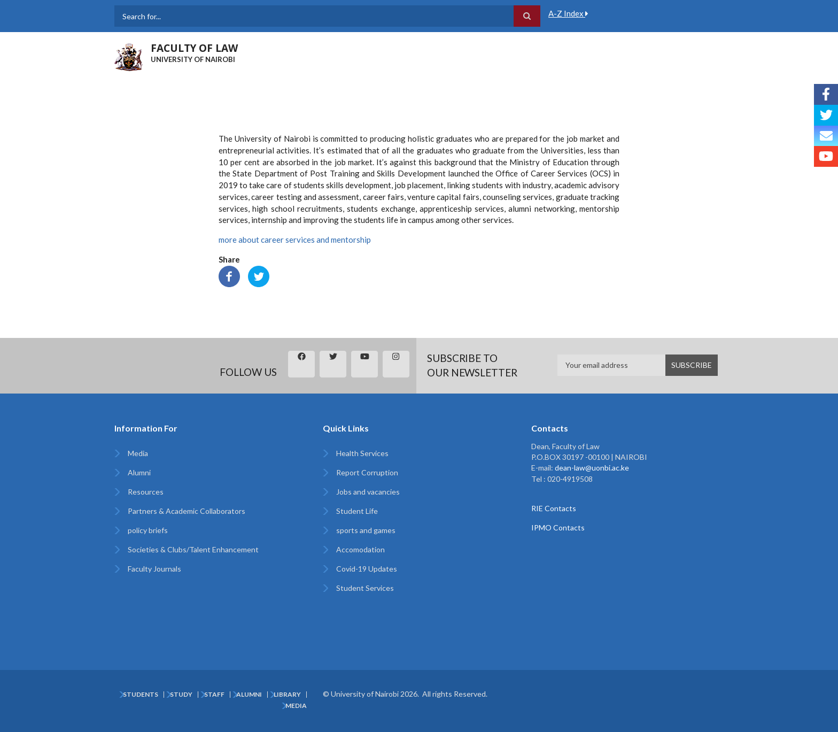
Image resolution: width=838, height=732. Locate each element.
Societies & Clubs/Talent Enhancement (193, 549)
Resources (146, 491)
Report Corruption (367, 472)
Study (181, 694)
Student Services (365, 587)
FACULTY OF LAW (194, 48)
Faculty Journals (154, 568)
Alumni (139, 472)
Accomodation (360, 549)
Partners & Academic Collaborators (186, 510)
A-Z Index (568, 13)
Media (138, 453)
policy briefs (148, 530)
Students (140, 694)
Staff (214, 694)
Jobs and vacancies (368, 491)
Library (287, 694)
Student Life (357, 510)
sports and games (365, 530)
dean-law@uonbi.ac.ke (592, 467)
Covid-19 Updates (366, 568)
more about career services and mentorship (295, 239)
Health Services (362, 453)
